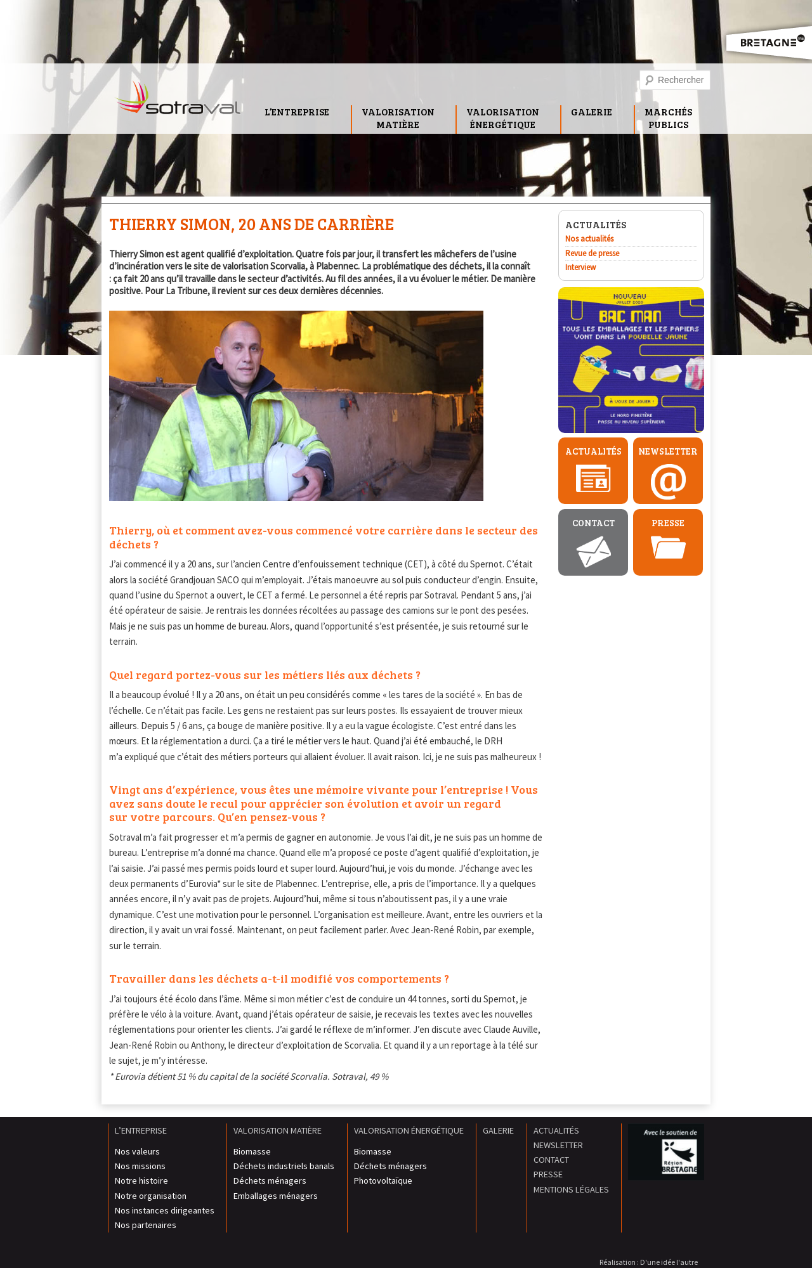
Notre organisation (151, 1195)
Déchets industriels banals (283, 1166)
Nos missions (140, 1166)
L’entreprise (297, 111)
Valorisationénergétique (502, 118)
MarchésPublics (668, 118)
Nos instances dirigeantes (164, 1210)
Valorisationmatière (398, 118)
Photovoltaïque (383, 1180)
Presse (668, 523)
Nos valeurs (137, 1151)
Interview (580, 267)
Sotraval (177, 101)
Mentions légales (571, 1189)
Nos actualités (589, 238)
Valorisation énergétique (409, 1130)
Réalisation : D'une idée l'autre (648, 1262)
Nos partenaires (145, 1225)
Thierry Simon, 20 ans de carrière (251, 223)
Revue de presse (592, 253)
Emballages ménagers (275, 1195)
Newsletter (668, 451)
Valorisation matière (277, 1130)
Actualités (593, 451)
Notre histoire (141, 1180)
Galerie (591, 111)
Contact (593, 523)
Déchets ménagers (269, 1180)
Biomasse (252, 1151)
